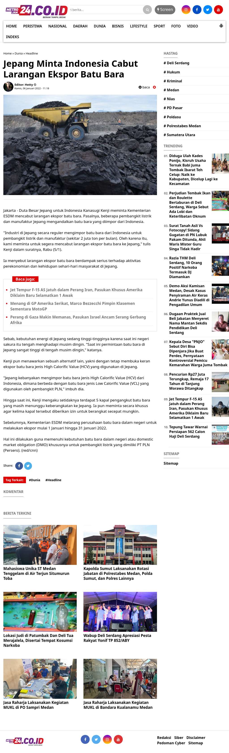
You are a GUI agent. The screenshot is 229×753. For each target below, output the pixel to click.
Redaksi (164, 737)
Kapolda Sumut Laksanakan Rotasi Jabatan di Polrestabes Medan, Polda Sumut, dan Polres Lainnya (117, 573)
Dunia (19, 53)
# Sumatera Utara (179, 134)
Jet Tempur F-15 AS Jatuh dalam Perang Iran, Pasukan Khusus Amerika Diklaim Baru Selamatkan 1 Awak (188, 408)
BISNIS (118, 26)
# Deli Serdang (176, 62)
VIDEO (192, 26)
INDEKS (12, 36)
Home (7, 53)
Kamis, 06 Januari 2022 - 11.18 (32, 88)
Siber (178, 737)
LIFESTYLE (138, 26)
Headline (32, 53)
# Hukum (172, 72)
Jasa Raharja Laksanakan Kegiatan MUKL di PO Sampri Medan (35, 705)
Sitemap (171, 463)
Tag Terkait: (15, 480)
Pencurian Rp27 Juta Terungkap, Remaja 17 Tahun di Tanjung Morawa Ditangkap (189, 381)
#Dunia (34, 480)
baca (144, 87)
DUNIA (100, 26)
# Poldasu (172, 116)
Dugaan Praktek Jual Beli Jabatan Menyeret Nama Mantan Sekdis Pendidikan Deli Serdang (189, 323)
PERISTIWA (32, 26)
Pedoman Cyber (171, 743)
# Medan (171, 89)
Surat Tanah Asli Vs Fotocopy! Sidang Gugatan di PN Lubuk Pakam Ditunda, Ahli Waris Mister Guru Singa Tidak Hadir (188, 237)
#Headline (53, 480)
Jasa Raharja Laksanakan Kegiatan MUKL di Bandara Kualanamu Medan (118, 705)
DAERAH (80, 26)
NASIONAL (57, 26)
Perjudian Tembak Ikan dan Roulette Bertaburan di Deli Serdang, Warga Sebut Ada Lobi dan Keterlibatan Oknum (189, 205)
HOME (11, 26)
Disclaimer (196, 737)
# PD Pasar (173, 107)
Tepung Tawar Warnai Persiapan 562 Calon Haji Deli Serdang (188, 431)
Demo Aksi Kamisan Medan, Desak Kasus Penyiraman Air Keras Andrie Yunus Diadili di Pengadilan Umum (189, 295)
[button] (221, 24)
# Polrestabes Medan (182, 125)
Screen (165, 9)
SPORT (159, 26)
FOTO (176, 26)
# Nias (169, 98)
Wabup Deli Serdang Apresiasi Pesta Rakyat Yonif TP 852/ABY (117, 638)
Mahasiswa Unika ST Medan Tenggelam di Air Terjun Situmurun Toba (36, 573)
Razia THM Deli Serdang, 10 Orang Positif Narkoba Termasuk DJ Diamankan (185, 267)
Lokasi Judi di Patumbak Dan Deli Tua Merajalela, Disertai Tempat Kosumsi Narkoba (38, 640)
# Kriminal (173, 81)
